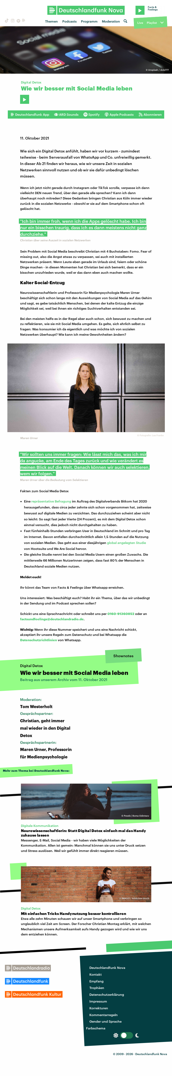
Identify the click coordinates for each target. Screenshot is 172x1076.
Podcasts (69, 21)
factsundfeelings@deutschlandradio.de (52, 619)
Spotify (91, 114)
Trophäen (96, 988)
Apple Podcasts (119, 114)
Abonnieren (150, 114)
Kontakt (95, 974)
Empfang (96, 981)
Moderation (111, 21)
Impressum (98, 1001)
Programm (89, 21)
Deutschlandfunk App (29, 114)
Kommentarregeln (103, 1015)
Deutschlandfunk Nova (107, 968)
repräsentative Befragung (51, 501)
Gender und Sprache (105, 1021)
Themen (51, 21)
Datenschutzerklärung (106, 994)
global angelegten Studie (126, 543)
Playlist (152, 22)
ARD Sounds (66, 114)
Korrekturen (98, 1008)
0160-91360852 (120, 614)
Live (140, 22)
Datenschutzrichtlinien (38, 640)
